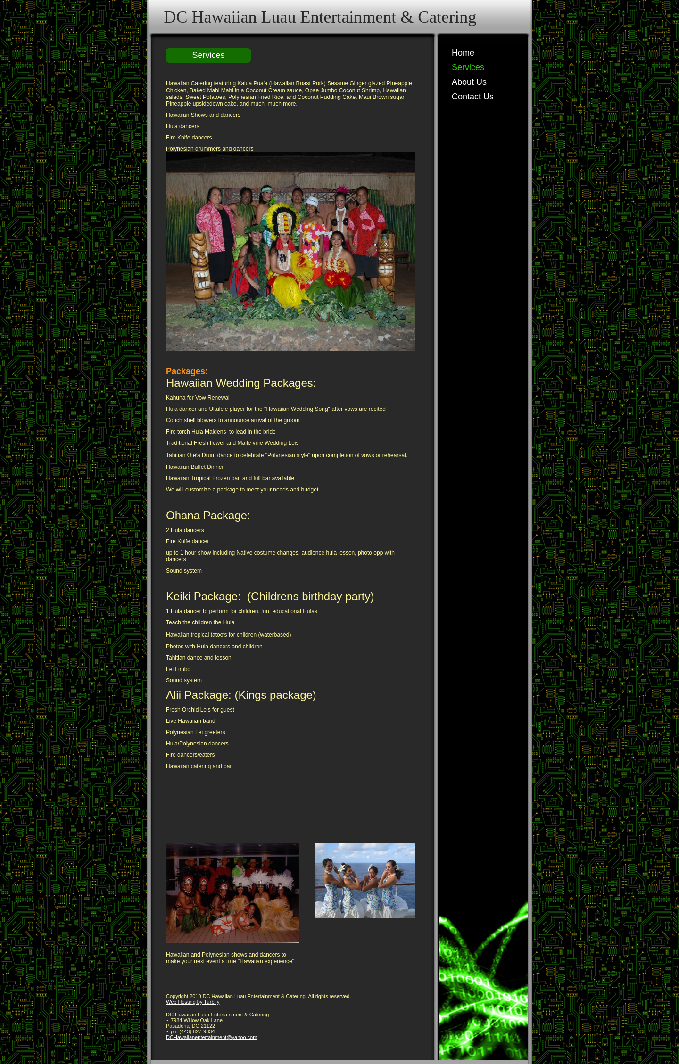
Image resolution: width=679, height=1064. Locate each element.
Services (468, 67)
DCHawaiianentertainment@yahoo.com (211, 1037)
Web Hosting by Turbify (193, 1002)
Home (463, 52)
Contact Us (473, 96)
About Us (469, 82)
